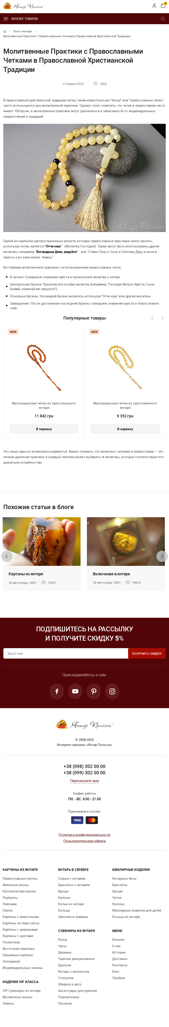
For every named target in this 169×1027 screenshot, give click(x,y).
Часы (62, 946)
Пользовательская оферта (84, 841)
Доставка (119, 958)
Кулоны (64, 897)
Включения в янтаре (111, 573)
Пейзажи (10, 904)
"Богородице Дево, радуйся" (57, 251)
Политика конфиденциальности (84, 834)
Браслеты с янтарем (74, 885)
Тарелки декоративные (76, 958)
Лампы (8, 1003)
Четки (116, 897)
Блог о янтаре (23, 31)
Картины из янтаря (26, 573)
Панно (8, 910)
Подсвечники (68, 997)
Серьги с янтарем (71, 878)
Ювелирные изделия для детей (136, 910)
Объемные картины (18, 955)
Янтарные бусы (124, 878)
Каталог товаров (20, 18)
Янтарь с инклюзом (73, 971)
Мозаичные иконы (17, 997)
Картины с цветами (18, 936)
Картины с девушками (20, 929)
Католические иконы (19, 891)
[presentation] (152, 318)
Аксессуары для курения (77, 990)
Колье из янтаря (71, 904)
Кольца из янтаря (126, 916)
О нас (116, 946)
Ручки (62, 939)
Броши (63, 891)
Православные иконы (20, 878)
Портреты (10, 897)
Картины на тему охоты (21, 923)
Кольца (64, 910)
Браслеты (119, 885)
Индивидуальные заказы (23, 967)
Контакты (120, 965)
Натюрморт (11, 961)
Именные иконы (16, 885)
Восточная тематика (18, 948)
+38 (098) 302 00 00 (84, 766)
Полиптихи (11, 942)
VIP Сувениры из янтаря (21, 990)
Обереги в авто (70, 984)
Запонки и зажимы (73, 916)
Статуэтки (65, 978)
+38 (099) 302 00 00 (84, 772)
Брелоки (64, 965)
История (118, 952)
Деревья (64, 952)
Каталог (118, 939)
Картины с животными (21, 916)
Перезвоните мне (84, 780)
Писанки (65, 1003)
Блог (115, 971)
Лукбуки (118, 978)
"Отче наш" (53, 246)
